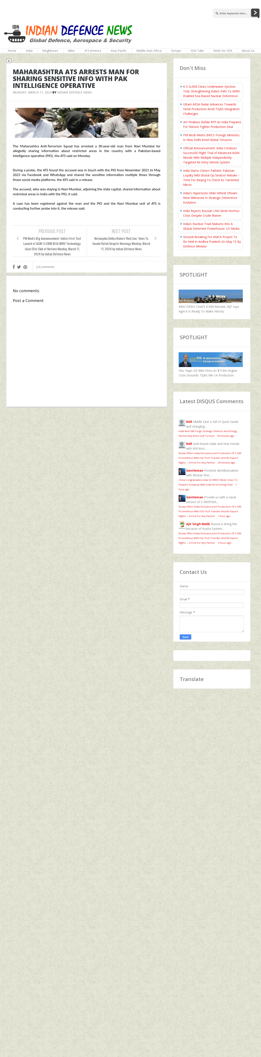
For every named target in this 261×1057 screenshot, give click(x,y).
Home (12, 51)
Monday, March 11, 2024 (32, 92)
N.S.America (93, 51)
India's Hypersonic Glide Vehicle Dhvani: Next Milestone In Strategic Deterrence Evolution (210, 197)
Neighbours (50, 51)
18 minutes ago (225, 435)
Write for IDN (223, 51)
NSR (189, 422)
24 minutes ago (226, 462)
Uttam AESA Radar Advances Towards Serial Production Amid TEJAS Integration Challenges (211, 109)
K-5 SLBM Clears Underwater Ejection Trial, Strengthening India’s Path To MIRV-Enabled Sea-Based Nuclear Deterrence (212, 91)
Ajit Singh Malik (198, 524)
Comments (45, 267)
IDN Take (197, 51)
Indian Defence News (74, 92)
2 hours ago (224, 542)
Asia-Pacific (119, 51)
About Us (248, 51)
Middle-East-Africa (149, 51)
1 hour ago (224, 516)
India (29, 51)
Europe (176, 51)
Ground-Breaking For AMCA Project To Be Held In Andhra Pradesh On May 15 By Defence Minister (212, 241)
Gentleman (194, 470)
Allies (71, 51)
